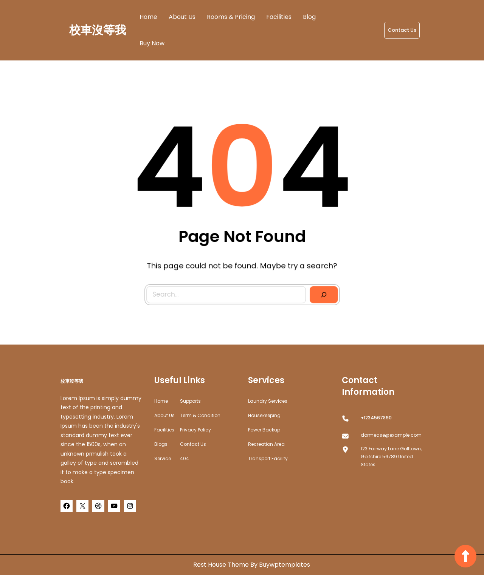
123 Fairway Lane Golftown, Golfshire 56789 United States (391, 456)
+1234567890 (376, 417)
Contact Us (402, 30)
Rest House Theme (221, 564)
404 (184, 458)
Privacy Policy (195, 430)
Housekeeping (264, 415)
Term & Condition (200, 415)
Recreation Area (266, 444)
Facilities (164, 430)
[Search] (307, 278)
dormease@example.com (391, 435)
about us (164, 415)
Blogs (161, 444)
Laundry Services (267, 401)
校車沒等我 (97, 30)
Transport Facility (268, 458)
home (161, 401)
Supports (190, 401)
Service (162, 458)
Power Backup (264, 430)
